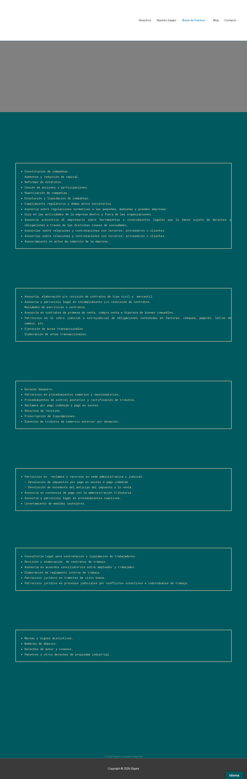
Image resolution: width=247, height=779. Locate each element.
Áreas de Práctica (193, 20)
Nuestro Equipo (166, 20)
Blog (216, 20)
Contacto (230, 20)
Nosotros (145, 20)
